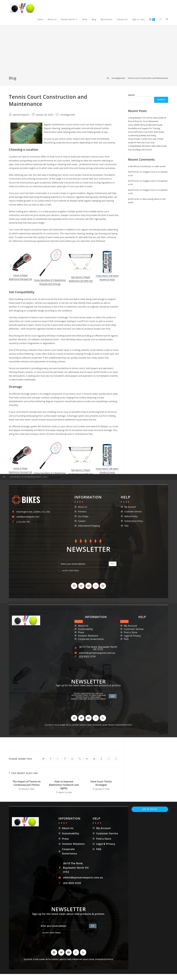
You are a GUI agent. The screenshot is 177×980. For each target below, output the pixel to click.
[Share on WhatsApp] (116, 759)
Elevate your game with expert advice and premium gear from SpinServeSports (68, 959)
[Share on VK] (87, 759)
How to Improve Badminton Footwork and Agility (64, 785)
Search (131, 95)
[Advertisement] (88, 53)
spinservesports (21, 114)
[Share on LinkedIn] (72, 759)
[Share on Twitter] (43, 759)
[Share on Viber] (80, 759)
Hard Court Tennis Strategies (101, 783)
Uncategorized (67, 114)
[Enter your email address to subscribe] (68, 926)
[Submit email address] (93, 926)
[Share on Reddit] (94, 759)
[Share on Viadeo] (109, 759)
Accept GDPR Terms (49, 932)
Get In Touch (149, 809)
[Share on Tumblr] (101, 759)
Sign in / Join (138, 19)
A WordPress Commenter (139, 166)
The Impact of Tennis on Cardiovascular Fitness (26, 783)
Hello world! (160, 166)
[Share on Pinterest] (65, 759)
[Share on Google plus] (58, 759)
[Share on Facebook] (51, 759)
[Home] (108, 78)
